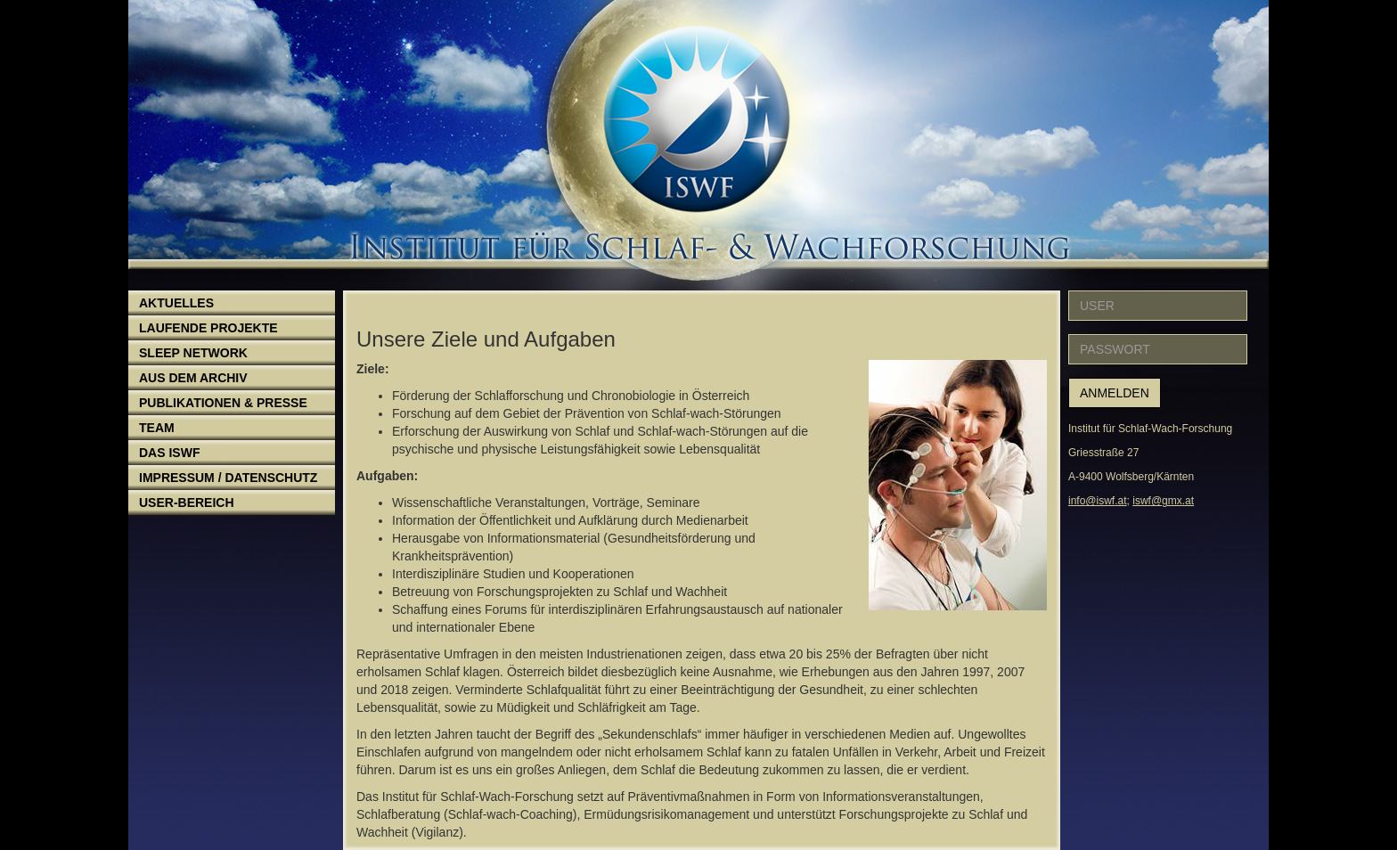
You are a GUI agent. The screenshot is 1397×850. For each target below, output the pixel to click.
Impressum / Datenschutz (228, 477)
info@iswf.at (1097, 500)
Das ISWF (169, 452)
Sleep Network (193, 353)
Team (157, 428)
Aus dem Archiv (193, 378)
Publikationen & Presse (223, 403)
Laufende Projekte (208, 328)
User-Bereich (186, 502)
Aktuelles (176, 303)
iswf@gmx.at (1163, 500)
